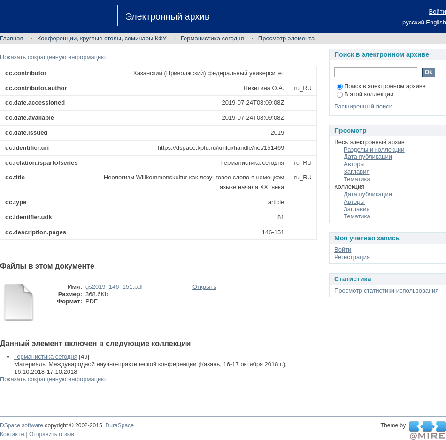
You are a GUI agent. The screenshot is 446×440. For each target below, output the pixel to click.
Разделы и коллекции (374, 149)
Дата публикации (368, 156)
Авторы (354, 164)
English (436, 22)
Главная (11, 38)
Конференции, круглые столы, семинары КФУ (102, 38)
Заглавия (357, 171)
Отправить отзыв (51, 434)
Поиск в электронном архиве (381, 86)
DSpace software (21, 425)
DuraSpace (119, 425)
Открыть (204, 286)
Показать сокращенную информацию (53, 57)
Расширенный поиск (363, 106)
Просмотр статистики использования (386, 290)
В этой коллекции (365, 94)
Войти (437, 11)
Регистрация (352, 257)
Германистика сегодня (212, 38)
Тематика (357, 179)
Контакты (12, 434)
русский (413, 22)
